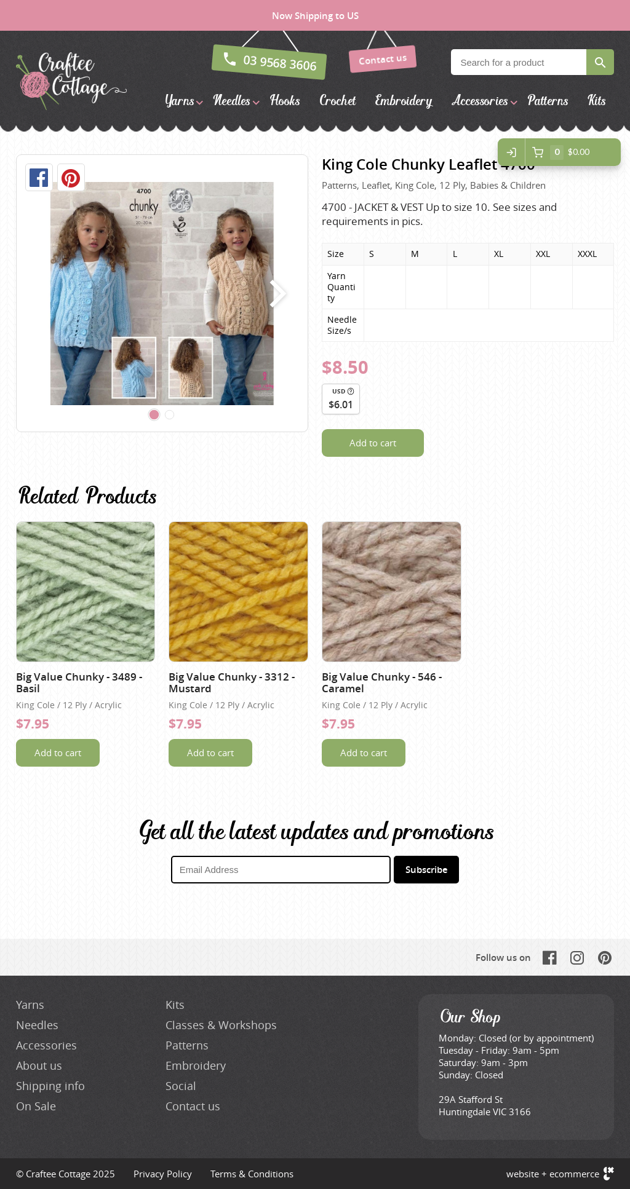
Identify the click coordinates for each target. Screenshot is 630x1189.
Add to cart (372, 442)
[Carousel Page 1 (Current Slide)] (154, 415)
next (275, 293)
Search (600, 62)
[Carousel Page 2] (169, 415)
